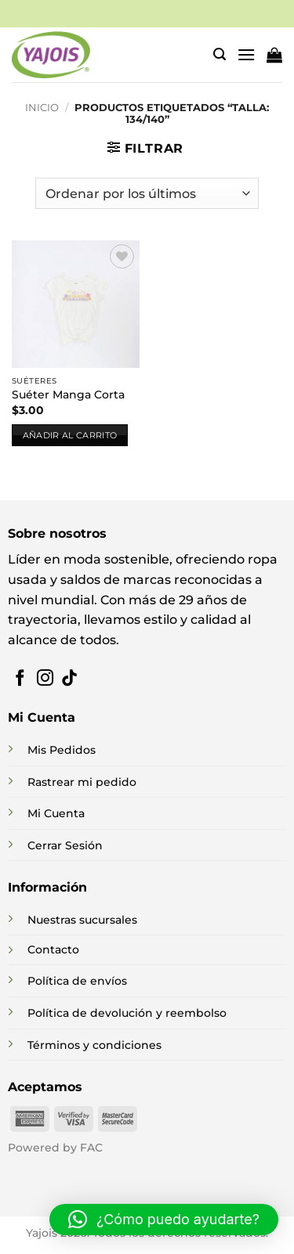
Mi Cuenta (56, 813)
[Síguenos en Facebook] (20, 679)
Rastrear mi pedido (81, 782)
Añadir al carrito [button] (70, 435)
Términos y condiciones (94, 1045)
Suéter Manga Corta (68, 394)
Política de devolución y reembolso (127, 1013)
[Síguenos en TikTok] (69, 679)
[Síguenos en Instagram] (45, 679)
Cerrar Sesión (65, 845)
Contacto (53, 949)
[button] (219, 54)
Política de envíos (77, 981)
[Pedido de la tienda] (147, 193)
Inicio (42, 108)
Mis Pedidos (61, 750)
